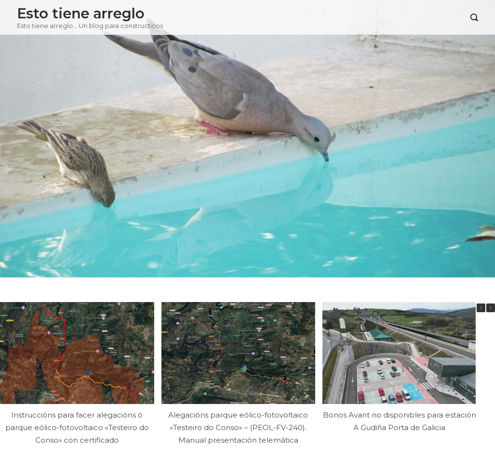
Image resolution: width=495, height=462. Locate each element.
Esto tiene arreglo (81, 13)
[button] (490, 307)
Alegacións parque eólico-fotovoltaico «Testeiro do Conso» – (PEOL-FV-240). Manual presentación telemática (238, 427)
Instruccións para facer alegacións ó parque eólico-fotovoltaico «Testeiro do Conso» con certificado (77, 427)
